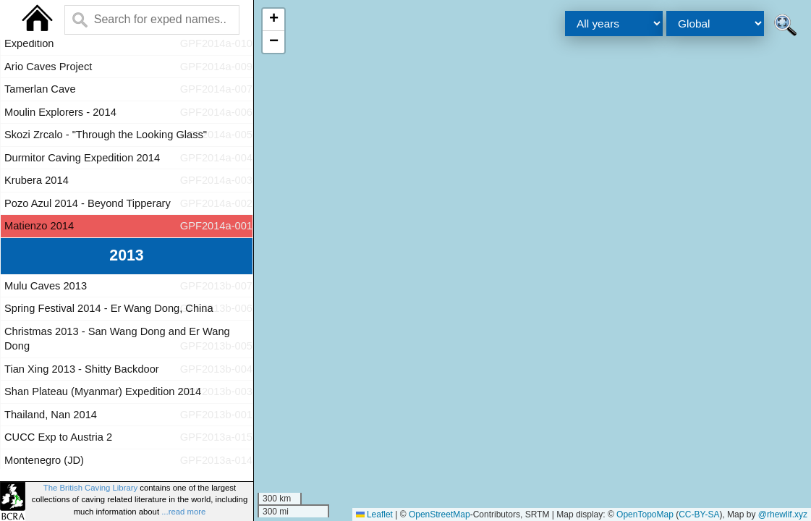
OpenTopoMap (645, 514)
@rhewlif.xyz (782, 514)
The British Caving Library (90, 487)
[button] (273, 20)
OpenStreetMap (439, 514)
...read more (183, 511)
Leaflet (374, 514)
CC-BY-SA (699, 514)
